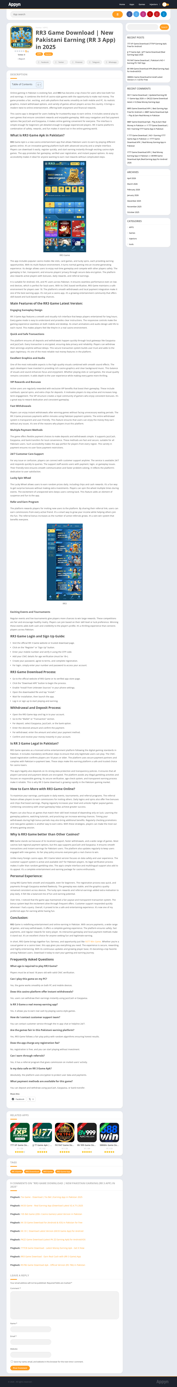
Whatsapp (111, 62)
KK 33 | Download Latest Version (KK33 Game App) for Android (52, 1231)
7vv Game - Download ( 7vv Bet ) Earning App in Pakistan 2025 (51, 1197)
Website (13, 1349)
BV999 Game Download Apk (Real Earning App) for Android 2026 (147, 159)
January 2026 (133, 195)
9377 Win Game (93, 941)
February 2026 (133, 189)
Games (142, 4)
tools (131, 244)
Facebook (43, 62)
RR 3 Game (16, 1171)
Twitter (59, 62)
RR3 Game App (63, 1171)
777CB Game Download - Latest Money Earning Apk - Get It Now (52, 1248)
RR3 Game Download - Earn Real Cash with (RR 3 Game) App (51, 1256)
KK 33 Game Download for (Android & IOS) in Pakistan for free (51, 1222)
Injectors (154, 4)
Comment (15, 1288)
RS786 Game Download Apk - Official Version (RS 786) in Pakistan (53, 1265)
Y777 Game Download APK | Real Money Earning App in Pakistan (146, 142)
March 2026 (132, 184)
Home (122, 4)
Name (13, 1323)
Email (13, 1336)
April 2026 (131, 178)
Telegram (94, 62)
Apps (131, 4)
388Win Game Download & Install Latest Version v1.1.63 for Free (145, 78)
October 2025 (133, 212)
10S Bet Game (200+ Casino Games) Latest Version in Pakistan (51, 1214)
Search (164, 27)
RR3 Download (32, 1171)
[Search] (66, 14)
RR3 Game (48, 1171)
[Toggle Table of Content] (37, 84)
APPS (45, 27)
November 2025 (134, 206)
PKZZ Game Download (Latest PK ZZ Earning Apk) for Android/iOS (53, 1239)
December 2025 (134, 201)
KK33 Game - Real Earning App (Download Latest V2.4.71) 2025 (52, 1205)
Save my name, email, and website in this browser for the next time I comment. (48, 1361)
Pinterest (76, 62)
